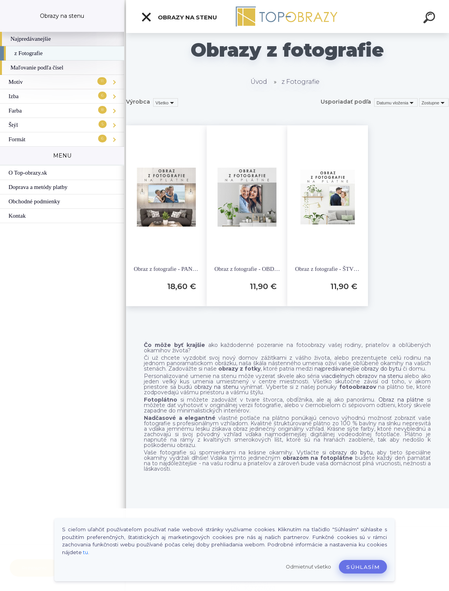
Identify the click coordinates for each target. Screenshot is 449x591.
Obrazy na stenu (179, 17)
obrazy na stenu (216, 386)
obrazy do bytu (351, 452)
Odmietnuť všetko (308, 567)
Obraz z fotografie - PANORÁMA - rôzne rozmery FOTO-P (167, 269)
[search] (430, 19)
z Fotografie (300, 81)
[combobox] (396, 102)
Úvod (258, 81)
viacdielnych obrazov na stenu (362, 376)
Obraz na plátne (401, 399)
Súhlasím (363, 567)
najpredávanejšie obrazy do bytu (357, 368)
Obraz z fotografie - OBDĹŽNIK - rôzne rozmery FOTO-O (247, 269)
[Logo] (287, 16)
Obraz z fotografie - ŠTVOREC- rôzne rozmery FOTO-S (328, 269)
